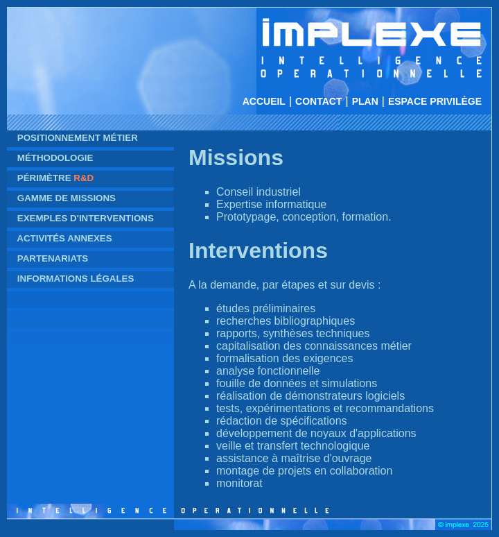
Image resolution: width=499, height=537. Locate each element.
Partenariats (52, 258)
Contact (318, 101)
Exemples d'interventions (85, 218)
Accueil (264, 101)
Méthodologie (55, 158)
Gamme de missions (66, 198)
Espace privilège (435, 101)
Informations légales (75, 278)
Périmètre (55, 178)
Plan (365, 101)
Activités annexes (64, 238)
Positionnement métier (77, 138)
